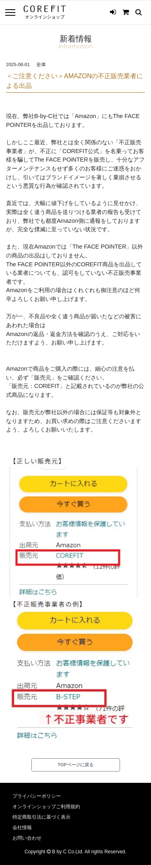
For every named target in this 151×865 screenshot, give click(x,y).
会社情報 (22, 827)
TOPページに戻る (75, 764)
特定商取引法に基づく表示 (41, 817)
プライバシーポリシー (36, 796)
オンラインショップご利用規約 (46, 806)
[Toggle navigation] (10, 13)
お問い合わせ (26, 838)
